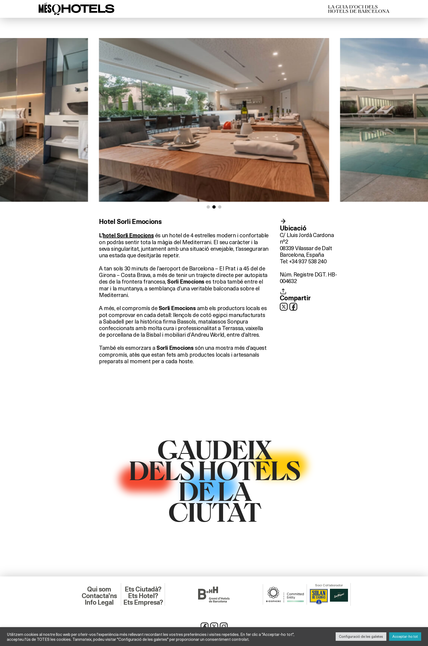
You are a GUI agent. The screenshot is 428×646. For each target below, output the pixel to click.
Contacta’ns (99, 596)
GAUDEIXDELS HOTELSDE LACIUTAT (214, 480)
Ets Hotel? (143, 596)
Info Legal (99, 602)
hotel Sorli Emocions (128, 235)
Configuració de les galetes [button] (361, 636)
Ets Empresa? (143, 602)
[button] (208, 207)
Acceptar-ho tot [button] (405, 636)
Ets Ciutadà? (143, 589)
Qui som (99, 589)
